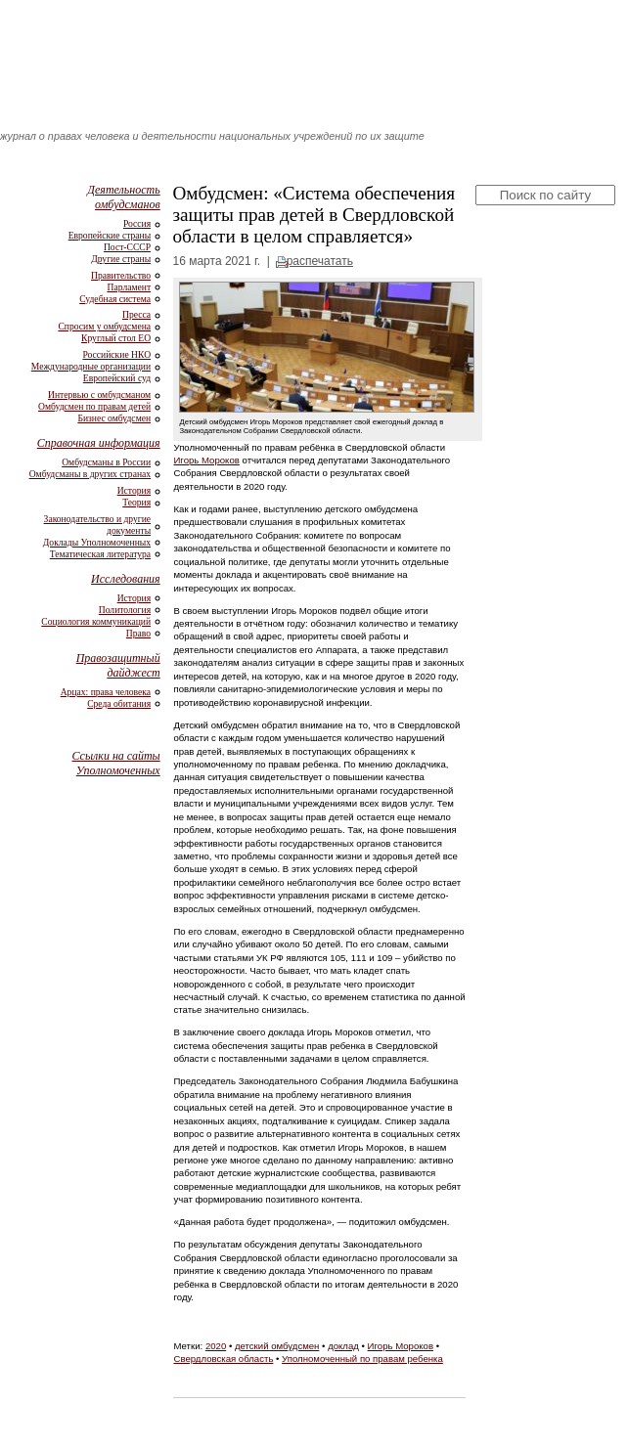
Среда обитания (119, 703)
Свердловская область (223, 1358)
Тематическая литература (100, 553)
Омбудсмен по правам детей (94, 406)
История (134, 490)
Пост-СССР (127, 246)
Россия (137, 223)
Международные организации (91, 366)
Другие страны (121, 258)
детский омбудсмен (277, 1345)
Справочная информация (98, 443)
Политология (125, 609)
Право (138, 633)
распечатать (320, 261)
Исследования (125, 579)
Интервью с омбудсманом (99, 394)
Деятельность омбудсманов (123, 197)
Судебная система (115, 298)
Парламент (130, 287)
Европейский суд (117, 378)
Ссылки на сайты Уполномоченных (116, 763)
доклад (343, 1345)
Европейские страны (109, 235)
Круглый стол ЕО (116, 337)
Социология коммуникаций (96, 621)
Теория (136, 502)
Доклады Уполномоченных (97, 542)
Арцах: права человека (106, 691)
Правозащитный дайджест (118, 665)
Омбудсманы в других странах (90, 473)
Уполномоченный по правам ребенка (362, 1358)
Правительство (121, 275)
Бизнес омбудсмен (114, 418)
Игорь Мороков (206, 460)
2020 (215, 1345)
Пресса (136, 314)
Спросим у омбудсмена (104, 326)
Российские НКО (116, 354)
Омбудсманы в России (106, 462)
